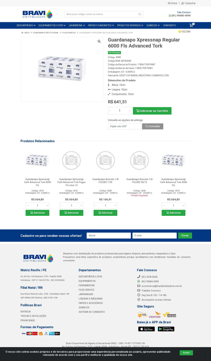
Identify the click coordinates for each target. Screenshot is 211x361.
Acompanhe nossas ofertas (154, 299)
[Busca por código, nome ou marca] (100, 14)
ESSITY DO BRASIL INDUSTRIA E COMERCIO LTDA (144, 75)
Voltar (184, 31)
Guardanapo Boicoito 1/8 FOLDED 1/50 (105, 181)
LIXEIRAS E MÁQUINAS (91, 298)
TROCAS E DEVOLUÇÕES (33, 316)
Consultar (152, 126)
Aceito (186, 352)
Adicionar (37, 212)
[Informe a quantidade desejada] (120, 110)
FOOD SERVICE (86, 289)
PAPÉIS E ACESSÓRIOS (91, 303)
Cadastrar (188, 3)
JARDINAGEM (86, 294)
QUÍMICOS (84, 307)
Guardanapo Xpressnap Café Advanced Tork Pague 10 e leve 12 (71, 182)
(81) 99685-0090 (180, 15)
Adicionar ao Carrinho (152, 110)
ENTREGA (26, 311)
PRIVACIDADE (28, 320)
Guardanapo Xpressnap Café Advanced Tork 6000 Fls (37, 182)
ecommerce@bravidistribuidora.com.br (159, 286)
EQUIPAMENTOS (87, 281)
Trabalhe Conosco (149, 290)
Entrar (172, 3)
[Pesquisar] (139, 14)
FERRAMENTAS (87, 285)
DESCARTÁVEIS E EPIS (90, 276)
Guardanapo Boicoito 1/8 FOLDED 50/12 (139, 181)
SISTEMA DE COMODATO (92, 312)
